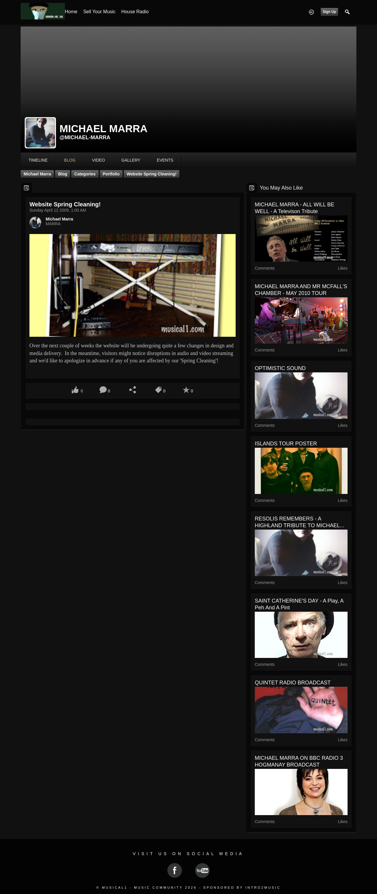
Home (71, 11)
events (165, 160)
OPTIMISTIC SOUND (280, 368)
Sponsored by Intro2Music (242, 887)
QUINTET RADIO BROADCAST (293, 683)
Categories (84, 174)
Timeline (38, 160)
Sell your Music (99, 11)
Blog (62, 174)
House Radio (135, 11)
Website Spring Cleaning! (151, 174)
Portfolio (111, 174)
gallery (130, 160)
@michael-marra (84, 137)
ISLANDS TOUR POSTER (286, 444)
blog (70, 160)
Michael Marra (37, 174)
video (98, 160)
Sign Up (329, 12)
